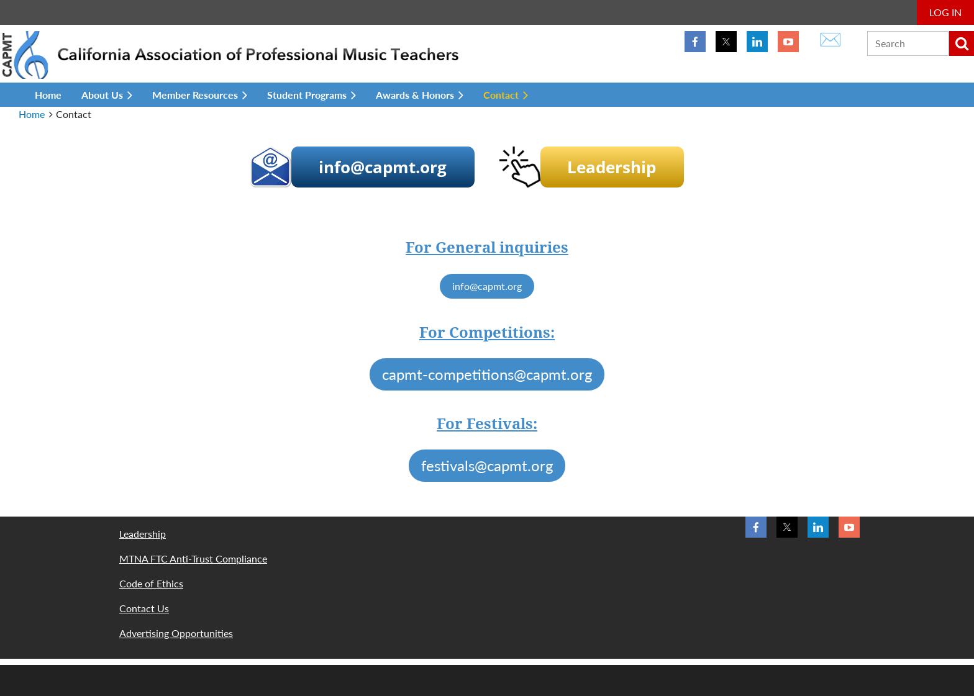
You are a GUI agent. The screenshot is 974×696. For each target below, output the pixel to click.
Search (961, 43)
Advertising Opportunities (176, 633)
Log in (945, 12)
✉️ (830, 38)
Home (32, 114)
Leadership (142, 534)
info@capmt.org (487, 286)
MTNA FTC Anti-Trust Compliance (193, 558)
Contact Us (144, 608)
